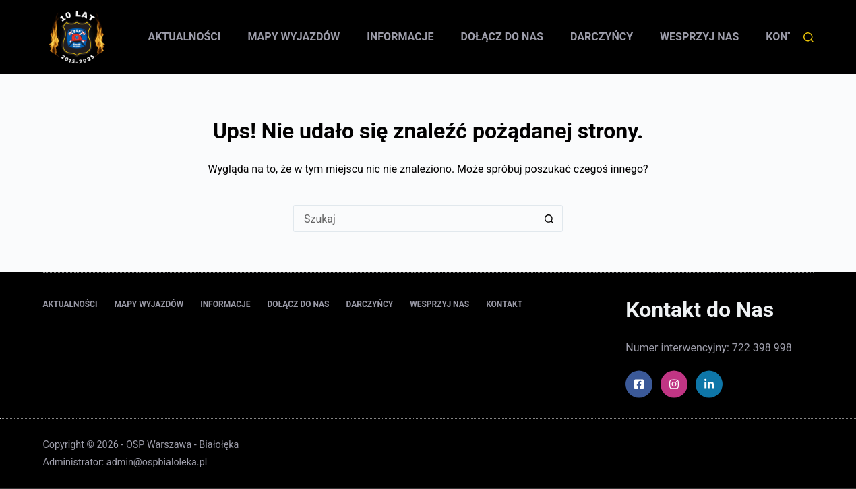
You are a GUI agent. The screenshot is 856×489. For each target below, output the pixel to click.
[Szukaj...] (414, 218)
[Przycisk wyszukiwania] (549, 218)
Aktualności (184, 36)
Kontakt (504, 303)
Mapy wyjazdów (293, 36)
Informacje (400, 36)
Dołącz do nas (502, 36)
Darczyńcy (601, 36)
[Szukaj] (808, 37)
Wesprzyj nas (699, 36)
